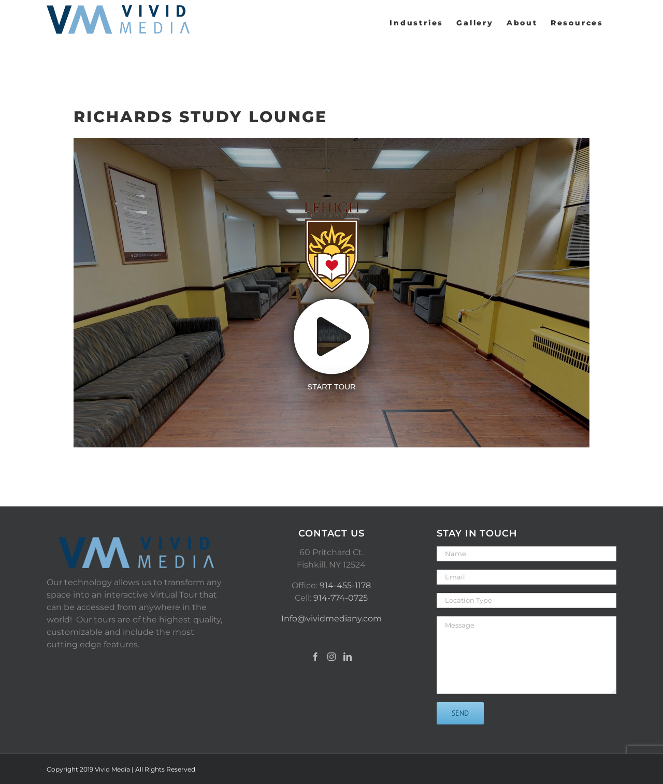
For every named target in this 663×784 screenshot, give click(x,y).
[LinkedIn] (347, 656)
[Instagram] (331, 656)
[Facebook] (315, 656)
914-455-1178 (345, 585)
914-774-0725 (340, 598)
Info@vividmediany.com (331, 618)
